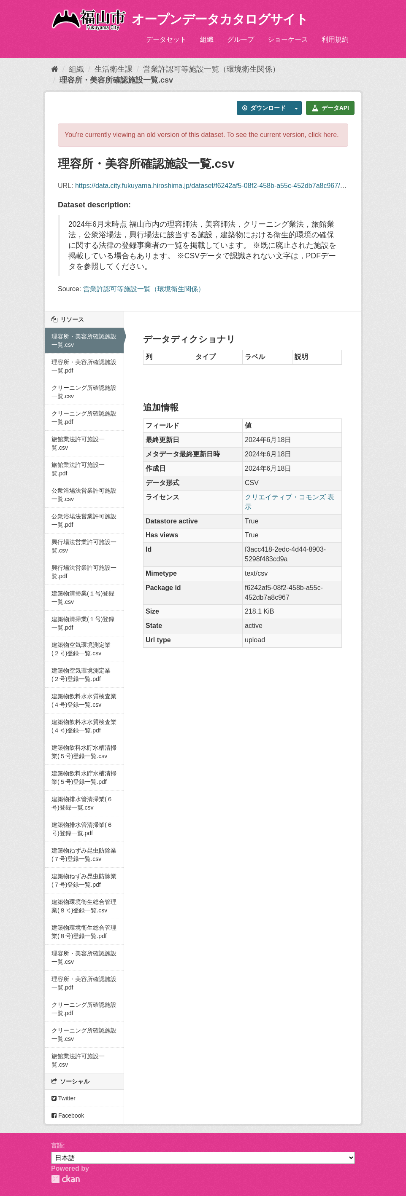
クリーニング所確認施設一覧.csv (83, 392)
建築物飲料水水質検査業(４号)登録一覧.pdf (83, 726)
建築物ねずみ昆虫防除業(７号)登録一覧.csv (83, 854)
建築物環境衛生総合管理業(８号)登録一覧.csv (83, 906)
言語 (57, 1145)
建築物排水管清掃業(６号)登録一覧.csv (82, 803)
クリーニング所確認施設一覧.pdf (83, 417)
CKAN (65, 1179)
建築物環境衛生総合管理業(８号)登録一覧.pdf (83, 931)
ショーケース (288, 39)
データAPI (330, 108)
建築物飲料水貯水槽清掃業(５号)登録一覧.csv (83, 751)
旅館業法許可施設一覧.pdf (78, 469)
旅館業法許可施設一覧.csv (78, 443)
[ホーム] (54, 69)
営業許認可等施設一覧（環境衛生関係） (211, 69)
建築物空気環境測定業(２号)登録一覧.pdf (81, 674)
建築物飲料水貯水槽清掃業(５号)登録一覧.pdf (83, 777)
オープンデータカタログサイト (220, 19)
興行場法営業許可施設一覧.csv (83, 546)
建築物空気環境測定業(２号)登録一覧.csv (81, 649)
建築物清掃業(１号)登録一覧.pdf (82, 623)
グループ (240, 39)
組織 (207, 39)
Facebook (67, 1115)
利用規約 (335, 39)
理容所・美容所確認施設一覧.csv (116, 80)
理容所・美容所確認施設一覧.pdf (83, 366)
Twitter (63, 1098)
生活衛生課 (114, 69)
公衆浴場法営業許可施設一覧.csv (83, 494)
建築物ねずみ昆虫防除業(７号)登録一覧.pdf (83, 880)
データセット (166, 39)
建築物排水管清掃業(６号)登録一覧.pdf (82, 829)
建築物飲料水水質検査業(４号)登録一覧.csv (83, 700)
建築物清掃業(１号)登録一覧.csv (82, 597)
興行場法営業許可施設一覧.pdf (83, 571)
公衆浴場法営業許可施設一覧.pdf (83, 520)
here (330, 134)
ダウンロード (264, 108)
